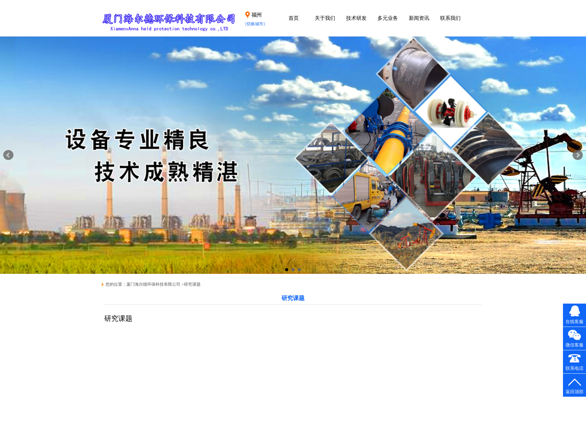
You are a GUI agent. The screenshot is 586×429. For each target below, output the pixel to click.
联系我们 (450, 18)
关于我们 (325, 18)
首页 (294, 18)
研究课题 (192, 284)
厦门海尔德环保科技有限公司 (153, 284)
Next (578, 155)
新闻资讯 (419, 18)
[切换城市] (255, 23)
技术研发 (356, 18)
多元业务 (387, 18)
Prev (8, 155)
